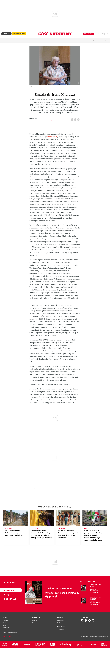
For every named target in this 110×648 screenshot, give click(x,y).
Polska (30, 40)
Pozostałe (8, 599)
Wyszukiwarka (107, 33)
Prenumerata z (19, 34)
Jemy (31, 86)
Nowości (8, 590)
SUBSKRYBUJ (88, 34)
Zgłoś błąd (7, 636)
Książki (8, 595)
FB (72, 119)
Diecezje (91, 40)
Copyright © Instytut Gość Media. (88, 636)
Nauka (67, 40)
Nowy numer (6, 40)
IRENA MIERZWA (37, 489)
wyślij (78, 119)
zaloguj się (100, 34)
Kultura (55, 40)
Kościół (18, 40)
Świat (43, 40)
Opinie (79, 40)
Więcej (104, 40)
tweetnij (75, 119)
